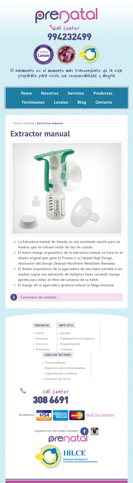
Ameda (29, 123)
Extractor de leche (58, 379)
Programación (70, 344)
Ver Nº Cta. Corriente (100, 415)
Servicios (76, 93)
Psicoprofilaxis (55, 362)
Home (26, 93)
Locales (61, 102)
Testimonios (33, 102)
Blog (81, 102)
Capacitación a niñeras (61, 373)
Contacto (103, 102)
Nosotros (49, 93)
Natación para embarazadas (65, 368)
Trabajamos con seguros (77, 338)
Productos (103, 93)
